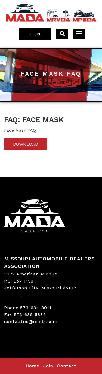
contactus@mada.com (30, 321)
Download (25, 144)
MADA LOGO (51, 216)
